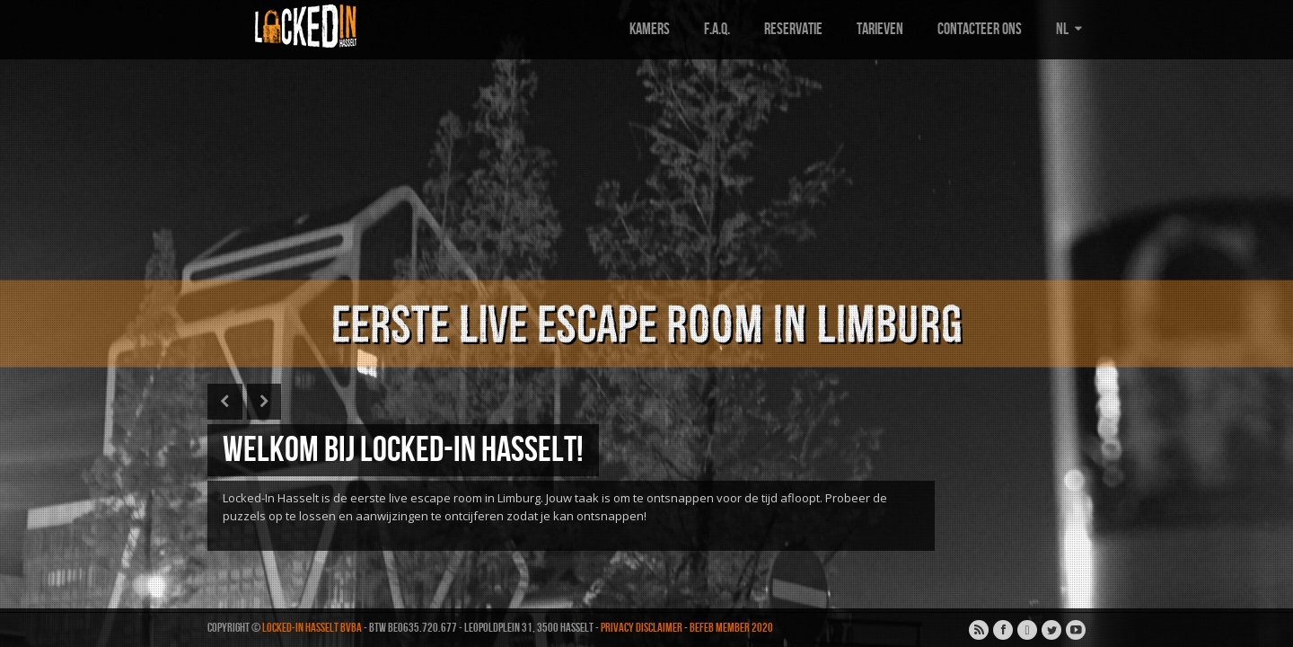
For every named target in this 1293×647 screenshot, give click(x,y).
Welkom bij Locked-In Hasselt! (403, 450)
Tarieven (880, 29)
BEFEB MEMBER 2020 (731, 627)
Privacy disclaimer (641, 627)
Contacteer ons (979, 29)
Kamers (649, 29)
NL (1071, 29)
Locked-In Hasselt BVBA (312, 627)
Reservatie (793, 29)
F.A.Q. (717, 29)
